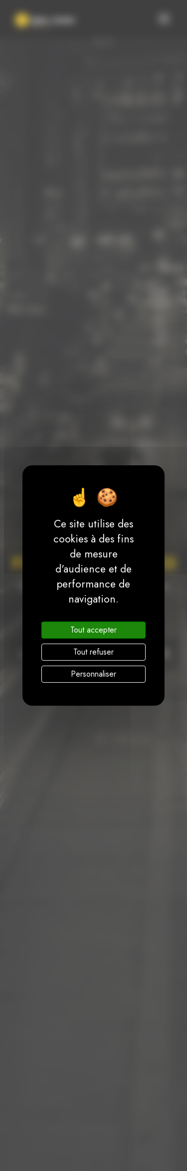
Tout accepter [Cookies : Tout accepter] (93, 630)
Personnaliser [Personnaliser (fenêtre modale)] (93, 674)
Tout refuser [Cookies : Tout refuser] (93, 652)
